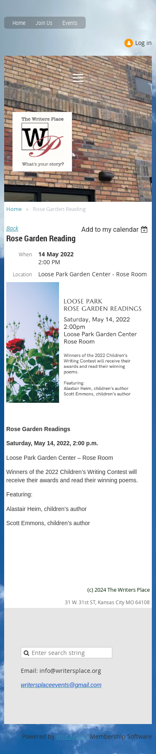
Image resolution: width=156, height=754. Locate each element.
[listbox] (115, 229)
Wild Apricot (72, 736)
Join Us (43, 23)
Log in (143, 43)
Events (69, 23)
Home (18, 23)
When (25, 254)
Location (22, 274)
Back (12, 228)
